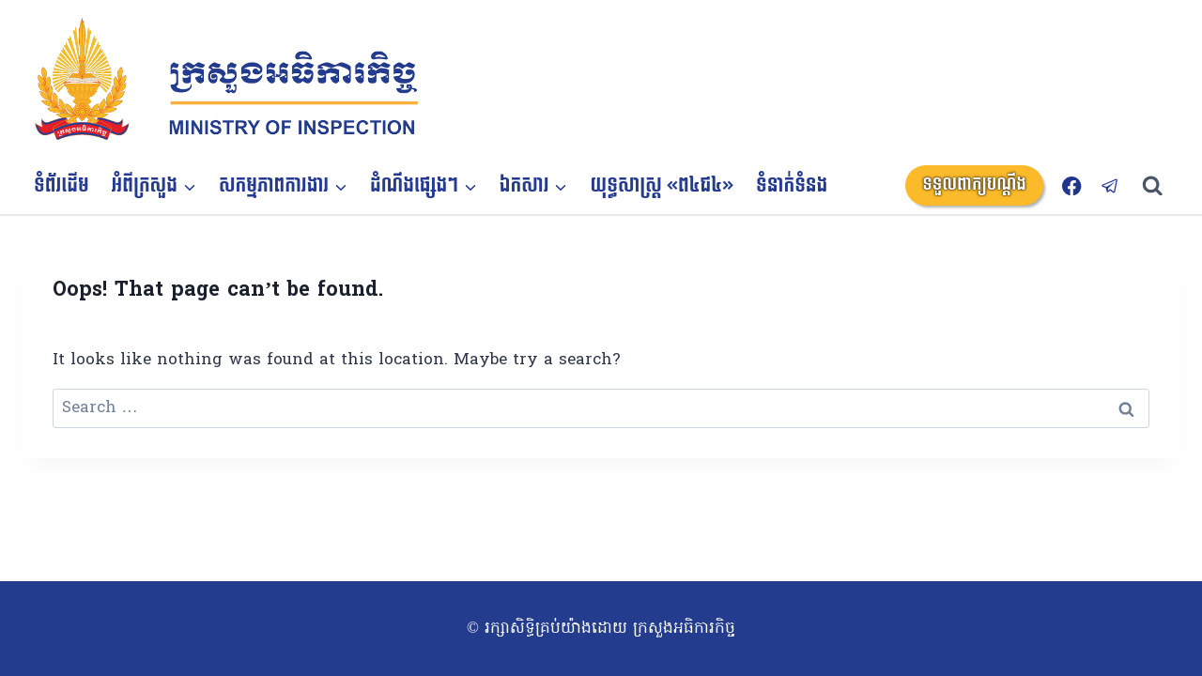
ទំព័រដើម (61, 186)
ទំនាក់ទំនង (791, 186)
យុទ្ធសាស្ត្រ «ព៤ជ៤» (662, 186)
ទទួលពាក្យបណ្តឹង (974, 184)
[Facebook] (1072, 185)
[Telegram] (1110, 185)
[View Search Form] (1161, 186)
